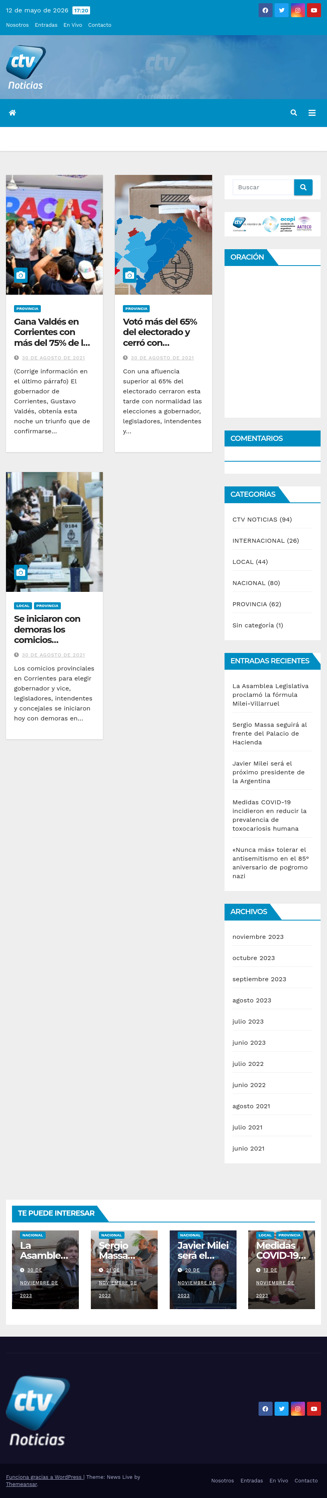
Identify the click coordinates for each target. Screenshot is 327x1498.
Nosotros (17, 25)
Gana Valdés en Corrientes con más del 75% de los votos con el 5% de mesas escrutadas (53, 342)
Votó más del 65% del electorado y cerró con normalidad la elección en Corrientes (160, 348)
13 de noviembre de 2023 (275, 1283)
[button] (294, 113)
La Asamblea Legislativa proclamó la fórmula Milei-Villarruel (271, 694)
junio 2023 (249, 1042)
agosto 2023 (252, 1000)
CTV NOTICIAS (255, 519)
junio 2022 (249, 1085)
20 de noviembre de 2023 (196, 1283)
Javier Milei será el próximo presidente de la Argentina (269, 772)
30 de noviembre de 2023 (39, 1283)
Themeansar (21, 1484)
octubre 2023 (254, 958)
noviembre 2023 (258, 936)
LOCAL (23, 605)
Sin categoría (253, 625)
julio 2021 (248, 1127)
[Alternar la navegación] (312, 113)
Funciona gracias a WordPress (44, 1477)
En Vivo (73, 25)
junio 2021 (249, 1148)
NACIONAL (249, 583)
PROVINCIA (27, 308)
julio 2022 (248, 1063)
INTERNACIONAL (259, 540)
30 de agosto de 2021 (53, 358)
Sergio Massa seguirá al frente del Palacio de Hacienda (270, 733)
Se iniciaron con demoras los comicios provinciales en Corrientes (47, 640)
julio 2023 (248, 1021)
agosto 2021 (251, 1106)
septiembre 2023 (260, 979)
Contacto (99, 25)
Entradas (46, 25)
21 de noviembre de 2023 (118, 1283)
